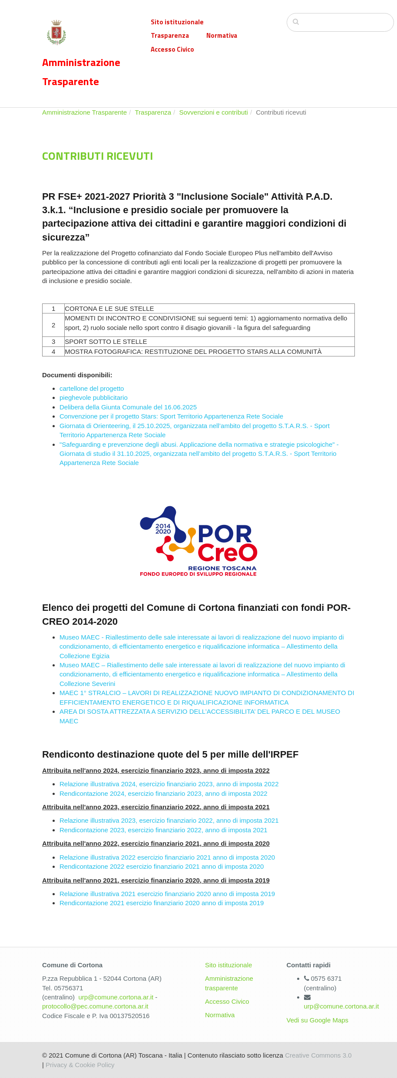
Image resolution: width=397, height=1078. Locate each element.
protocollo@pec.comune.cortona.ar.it (95, 1006)
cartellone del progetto (92, 388)
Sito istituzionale (177, 22)
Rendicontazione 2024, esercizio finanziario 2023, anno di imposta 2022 (164, 793)
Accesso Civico (172, 49)
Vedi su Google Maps (318, 1020)
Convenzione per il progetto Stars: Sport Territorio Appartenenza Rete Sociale (171, 416)
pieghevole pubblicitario (94, 397)
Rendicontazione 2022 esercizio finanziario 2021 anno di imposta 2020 (162, 866)
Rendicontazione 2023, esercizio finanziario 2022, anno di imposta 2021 (164, 830)
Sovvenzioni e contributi (213, 112)
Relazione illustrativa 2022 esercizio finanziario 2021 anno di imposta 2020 (167, 857)
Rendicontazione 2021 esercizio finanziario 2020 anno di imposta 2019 (162, 903)
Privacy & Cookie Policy (80, 1064)
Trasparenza (170, 35)
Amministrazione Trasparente (84, 112)
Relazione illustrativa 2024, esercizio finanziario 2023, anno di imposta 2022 (169, 784)
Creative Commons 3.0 (318, 1055)
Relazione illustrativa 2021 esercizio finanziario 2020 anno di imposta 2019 (167, 893)
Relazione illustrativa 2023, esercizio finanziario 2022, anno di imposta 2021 (169, 820)
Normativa (221, 35)
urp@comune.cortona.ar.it (115, 997)
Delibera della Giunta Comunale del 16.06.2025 (128, 407)
